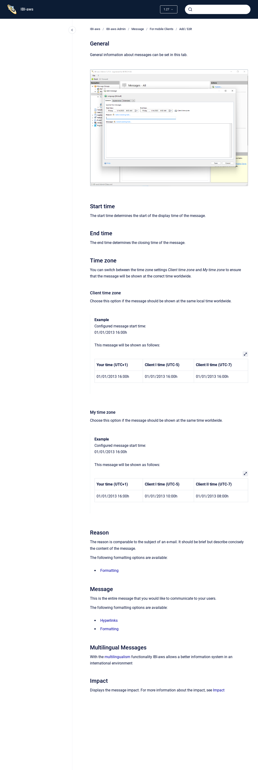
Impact (218, 690)
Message (137, 29)
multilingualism (117, 657)
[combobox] (217, 9)
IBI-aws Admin (116, 29)
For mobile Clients (161, 29)
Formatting (109, 570)
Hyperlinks (109, 620)
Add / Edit (185, 29)
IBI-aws (27, 9)
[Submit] (190, 9)
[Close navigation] (72, 30)
